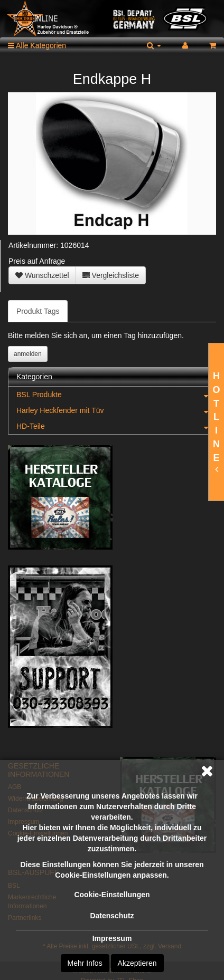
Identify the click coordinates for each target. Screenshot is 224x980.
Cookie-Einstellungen (112, 894)
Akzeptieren (137, 963)
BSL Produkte (116, 394)
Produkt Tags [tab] (37, 311)
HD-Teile (116, 426)
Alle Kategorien (37, 45)
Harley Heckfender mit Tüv (116, 410)
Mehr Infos (85, 963)
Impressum (112, 938)
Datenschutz (112, 915)
